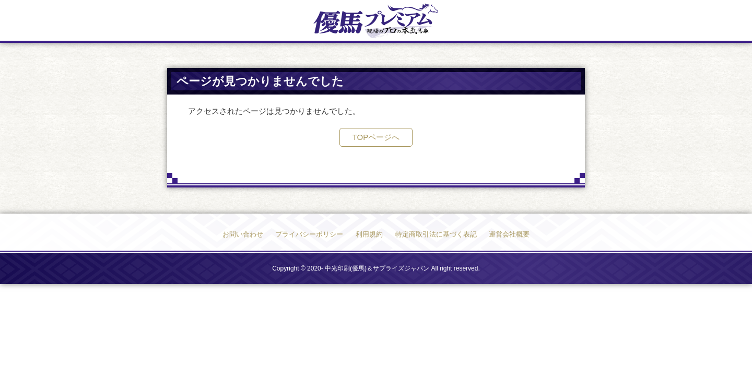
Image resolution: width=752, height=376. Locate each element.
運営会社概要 (509, 234)
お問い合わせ (242, 234)
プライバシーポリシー (309, 234)
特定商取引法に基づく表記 (436, 234)
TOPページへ (376, 137)
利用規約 (369, 234)
